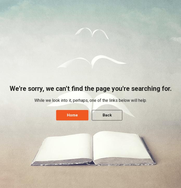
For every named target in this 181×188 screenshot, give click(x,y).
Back (107, 115)
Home (72, 115)
